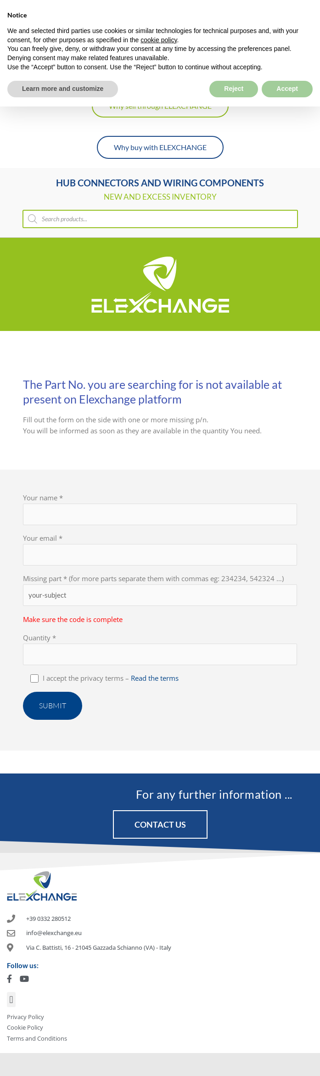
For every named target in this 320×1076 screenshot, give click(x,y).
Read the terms (155, 678)
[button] (11, 999)
